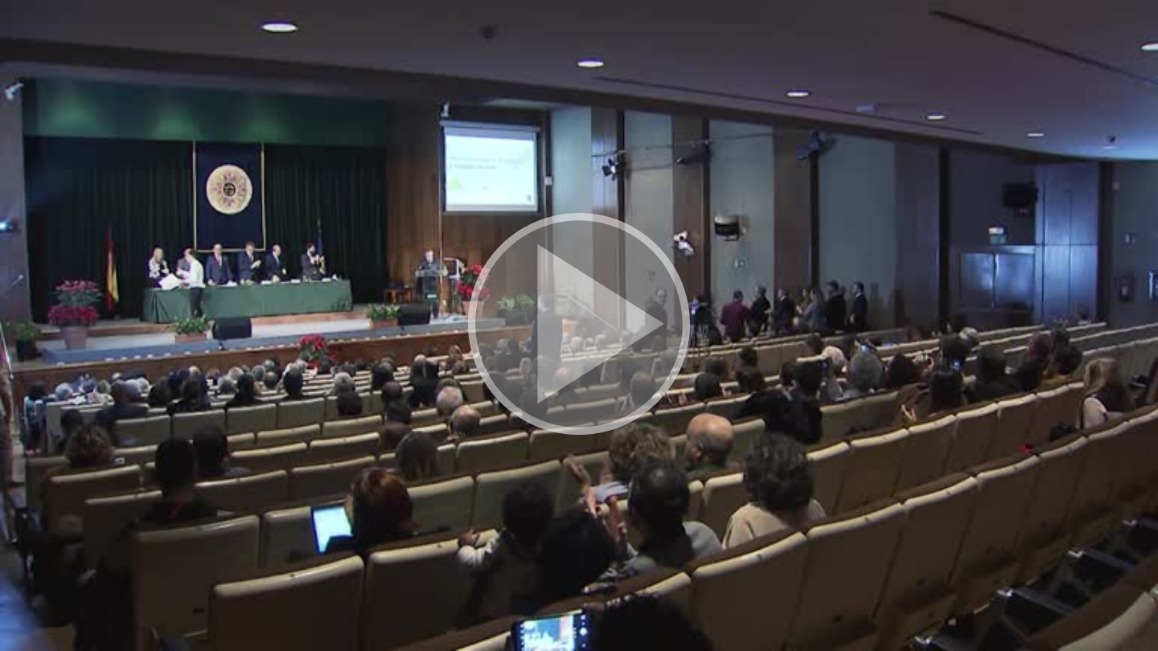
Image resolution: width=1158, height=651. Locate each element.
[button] (579, 325)
